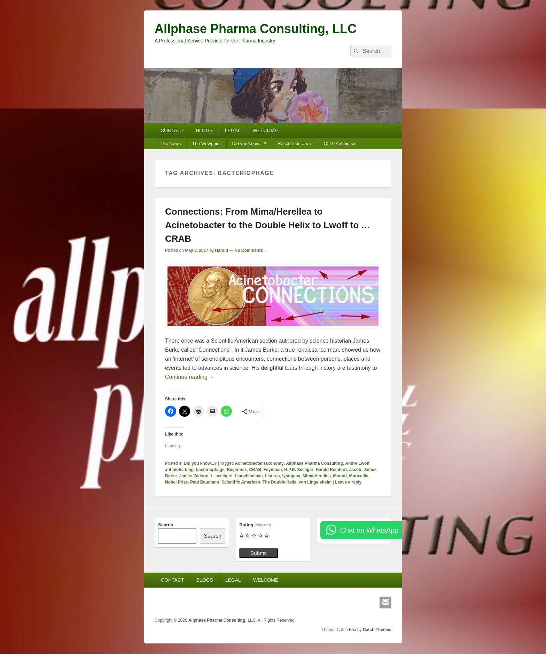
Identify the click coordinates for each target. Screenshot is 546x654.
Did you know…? (249, 143)
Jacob (355, 469)
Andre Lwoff (357, 463)
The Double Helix (279, 482)
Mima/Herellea (317, 475)
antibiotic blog (179, 469)
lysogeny (291, 475)
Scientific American (240, 482)
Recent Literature (295, 143)
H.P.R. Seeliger (298, 469)
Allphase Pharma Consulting (314, 463)
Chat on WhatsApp (369, 530)
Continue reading (189, 377)
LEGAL (233, 130)
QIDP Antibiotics (339, 143)
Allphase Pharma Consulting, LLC (256, 29)
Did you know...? (200, 463)
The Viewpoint (206, 143)
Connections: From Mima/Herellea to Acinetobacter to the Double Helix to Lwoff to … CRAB (267, 225)
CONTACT (172, 130)
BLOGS (204, 130)
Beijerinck (237, 469)
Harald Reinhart (331, 469)
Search (165, 524)
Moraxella (358, 475)
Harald (221, 250)
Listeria (272, 475)
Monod (339, 475)
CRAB (255, 469)
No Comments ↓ (250, 250)
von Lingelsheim (315, 482)
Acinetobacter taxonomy (259, 463)
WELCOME (265, 130)
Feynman (273, 469)
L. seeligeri (222, 475)
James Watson (194, 475)
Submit (258, 553)
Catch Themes (377, 629)
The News (171, 143)
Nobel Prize (176, 482)
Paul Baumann (204, 482)
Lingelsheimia (249, 475)
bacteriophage (210, 469)
